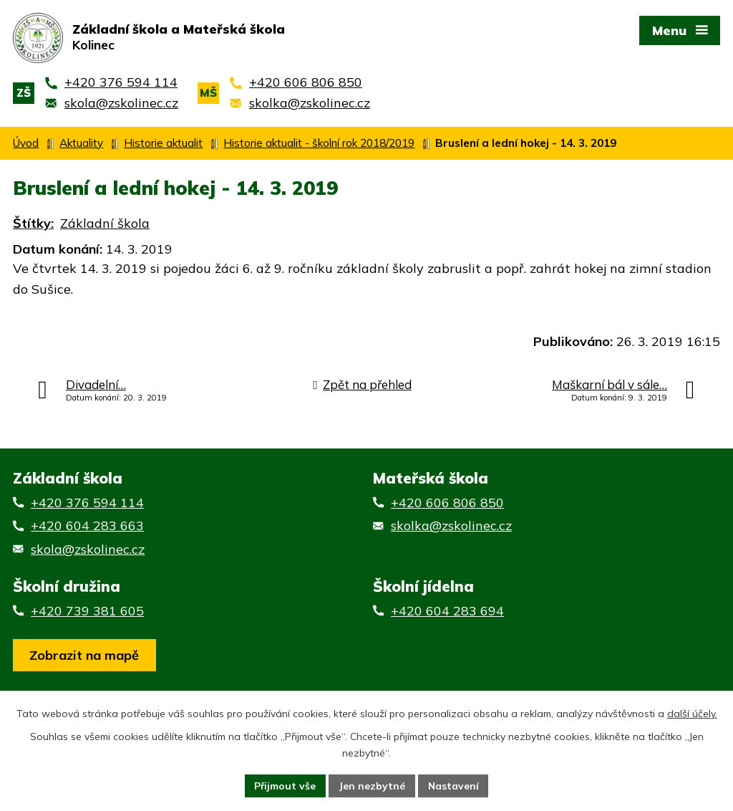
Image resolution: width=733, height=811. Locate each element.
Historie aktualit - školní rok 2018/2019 (318, 143)
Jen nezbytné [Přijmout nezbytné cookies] (372, 785)
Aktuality (81, 143)
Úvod (26, 143)
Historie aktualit (163, 143)
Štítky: (33, 223)
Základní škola (105, 223)
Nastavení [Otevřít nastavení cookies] (454, 785)
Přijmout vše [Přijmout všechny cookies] (284, 785)
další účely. (692, 713)
